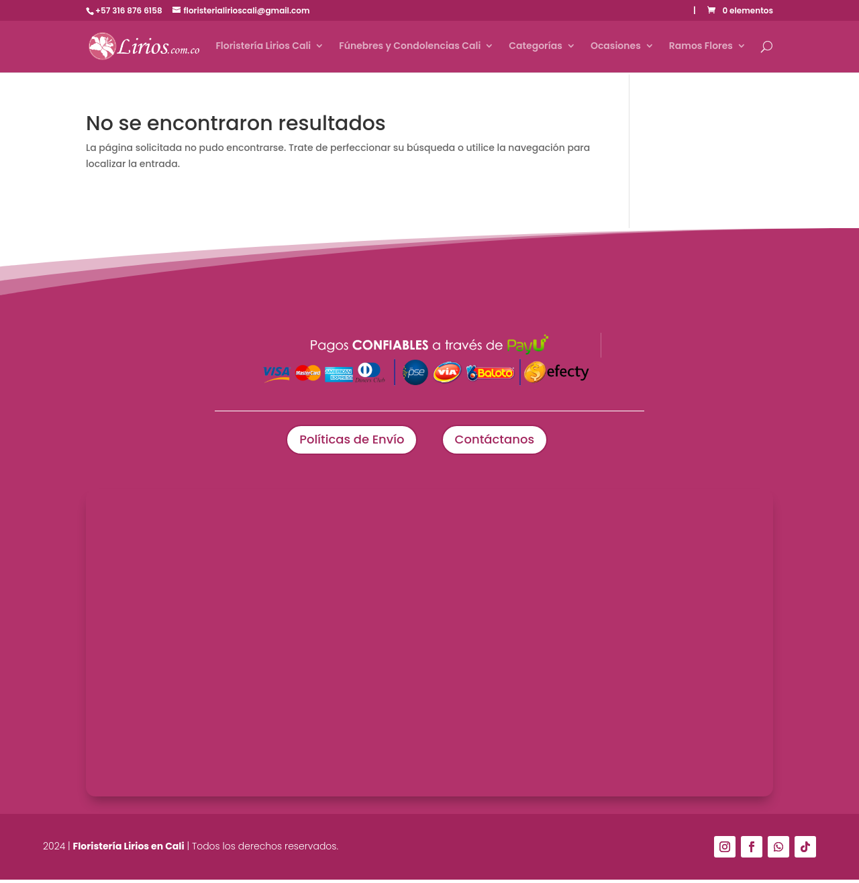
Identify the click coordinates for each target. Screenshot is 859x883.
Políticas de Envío (345, 441)
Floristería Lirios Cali (263, 48)
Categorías (535, 48)
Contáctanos (500, 441)
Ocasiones (616, 48)
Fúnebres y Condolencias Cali (410, 48)
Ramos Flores (701, 48)
